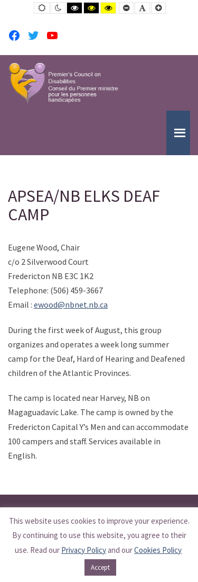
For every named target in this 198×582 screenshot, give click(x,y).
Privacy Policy (83, 550)
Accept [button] (100, 567)
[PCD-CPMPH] (63, 82)
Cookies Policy (158, 550)
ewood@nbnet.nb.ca (71, 304)
